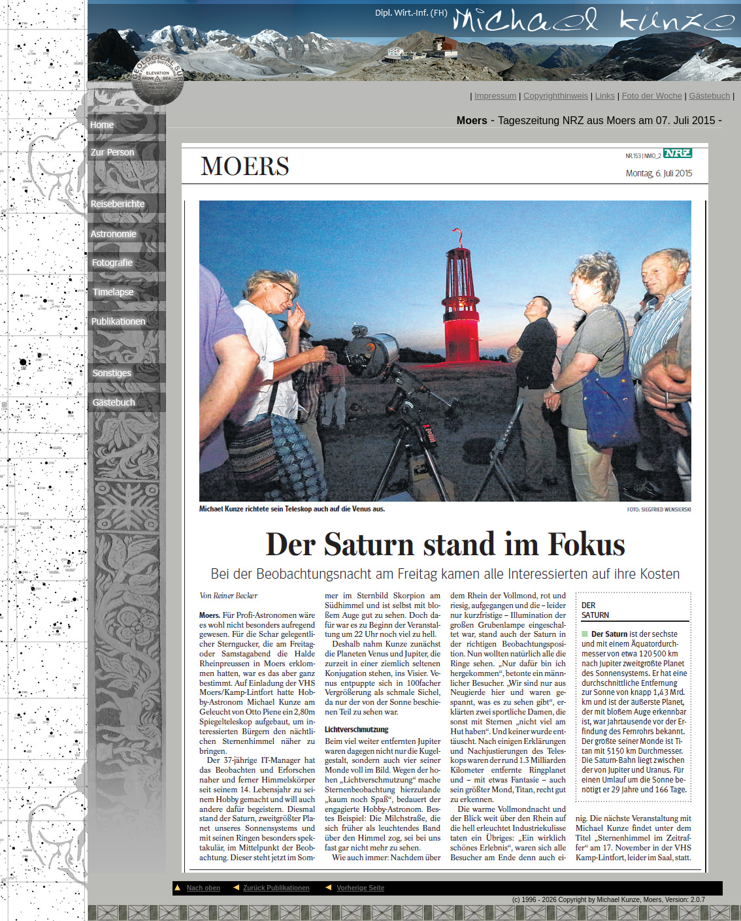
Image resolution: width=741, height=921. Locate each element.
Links (605, 96)
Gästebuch (710, 96)
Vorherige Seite (361, 888)
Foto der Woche (652, 96)
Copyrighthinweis (555, 96)
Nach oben (203, 888)
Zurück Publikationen (276, 888)
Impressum (495, 96)
